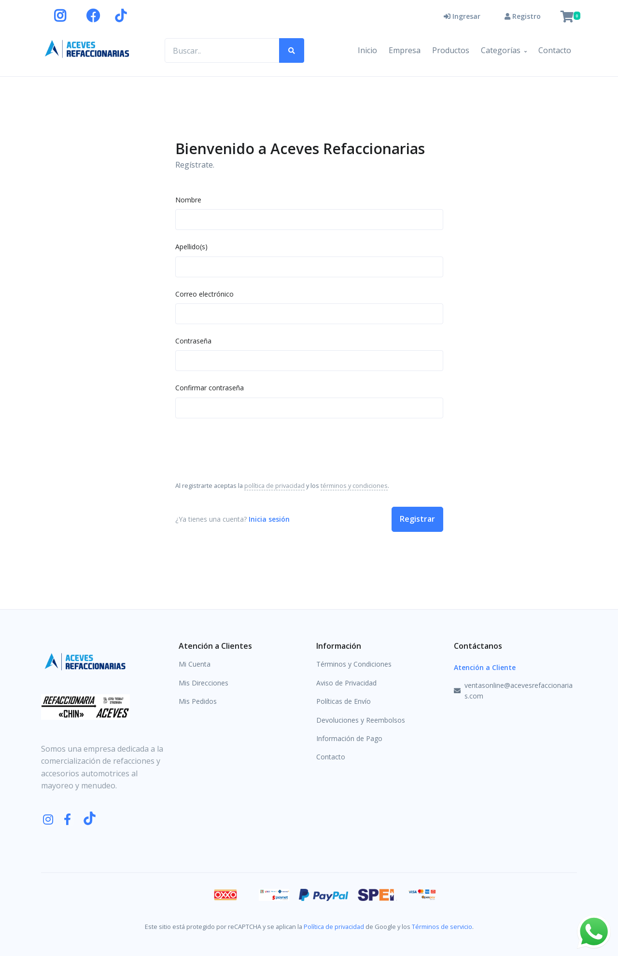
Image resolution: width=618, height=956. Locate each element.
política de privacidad (274, 485)
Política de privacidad (334, 926)
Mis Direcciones (203, 682)
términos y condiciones (354, 485)
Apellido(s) (191, 246)
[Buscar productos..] (222, 50)
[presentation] (248, 449)
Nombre (188, 199)
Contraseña (193, 340)
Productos (450, 50)
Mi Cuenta (195, 664)
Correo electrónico (204, 294)
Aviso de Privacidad (346, 682)
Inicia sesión (269, 519)
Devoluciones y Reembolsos (360, 720)
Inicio (367, 50)
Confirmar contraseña (209, 387)
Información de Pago (349, 738)
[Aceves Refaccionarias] (87, 49)
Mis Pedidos (198, 701)
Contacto (554, 50)
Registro (523, 16)
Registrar (417, 519)
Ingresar (462, 16)
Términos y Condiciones (354, 664)
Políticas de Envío (343, 701)
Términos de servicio (442, 926)
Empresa (405, 50)
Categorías (500, 50)
